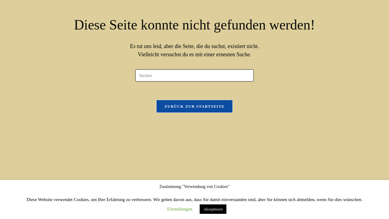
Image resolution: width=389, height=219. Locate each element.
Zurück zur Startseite (194, 106)
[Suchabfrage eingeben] (194, 75)
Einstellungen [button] (179, 209)
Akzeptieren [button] (213, 209)
